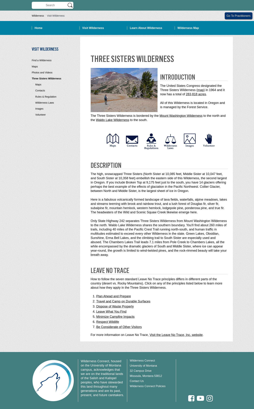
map (201, 90)
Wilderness (38, 15)
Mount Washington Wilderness (181, 116)
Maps (35, 66)
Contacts (40, 90)
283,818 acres (196, 94)
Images (39, 108)
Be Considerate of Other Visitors (119, 327)
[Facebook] (191, 398)
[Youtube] (200, 398)
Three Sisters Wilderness (46, 78)
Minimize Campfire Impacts (115, 316)
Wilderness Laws (44, 102)
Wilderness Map (188, 27)
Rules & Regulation (45, 96)
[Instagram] (210, 398)
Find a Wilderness (42, 60)
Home (38, 27)
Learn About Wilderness (146, 27)
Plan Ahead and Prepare (113, 296)
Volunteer (40, 114)
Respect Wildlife (107, 322)
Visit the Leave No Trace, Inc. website (176, 335)
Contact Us (137, 381)
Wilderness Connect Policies (148, 386)
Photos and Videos (42, 72)
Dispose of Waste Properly (115, 306)
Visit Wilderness (93, 27)
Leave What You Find (111, 311)
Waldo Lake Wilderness (112, 120)
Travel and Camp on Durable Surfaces (123, 301)
